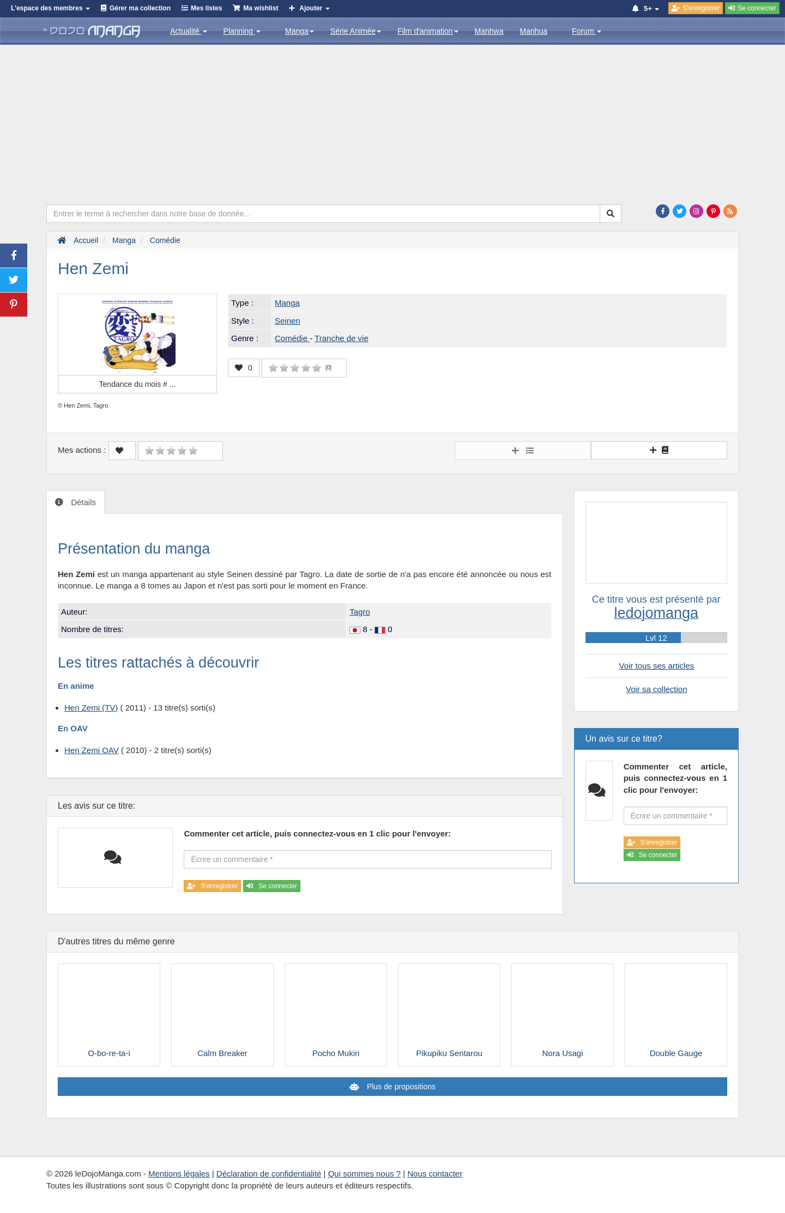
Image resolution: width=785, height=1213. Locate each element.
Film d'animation (427, 31)
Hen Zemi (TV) (91, 707)
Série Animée (355, 31)
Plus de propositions (400, 1086)
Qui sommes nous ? (364, 1173)
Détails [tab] (82, 502)
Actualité (188, 31)
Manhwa (489, 31)
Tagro (359, 611)
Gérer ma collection (140, 8)
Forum (586, 31)
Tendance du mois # (137, 384)
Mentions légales (179, 1173)
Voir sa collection (656, 689)
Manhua (534, 31)
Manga (299, 31)
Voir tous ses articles (656, 665)
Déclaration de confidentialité (269, 1173)
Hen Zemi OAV (91, 750)
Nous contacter (434, 1173)
